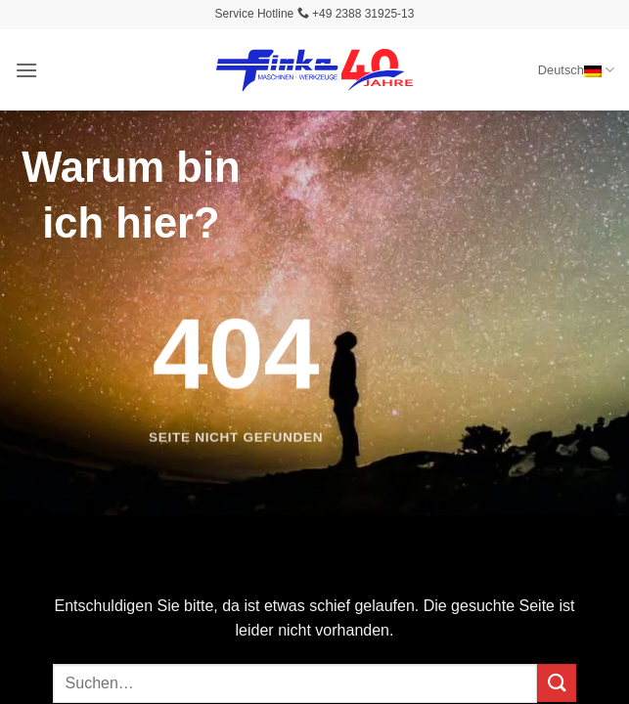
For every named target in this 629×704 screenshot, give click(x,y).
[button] (26, 70)
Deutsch (576, 70)
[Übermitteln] (556, 683)
